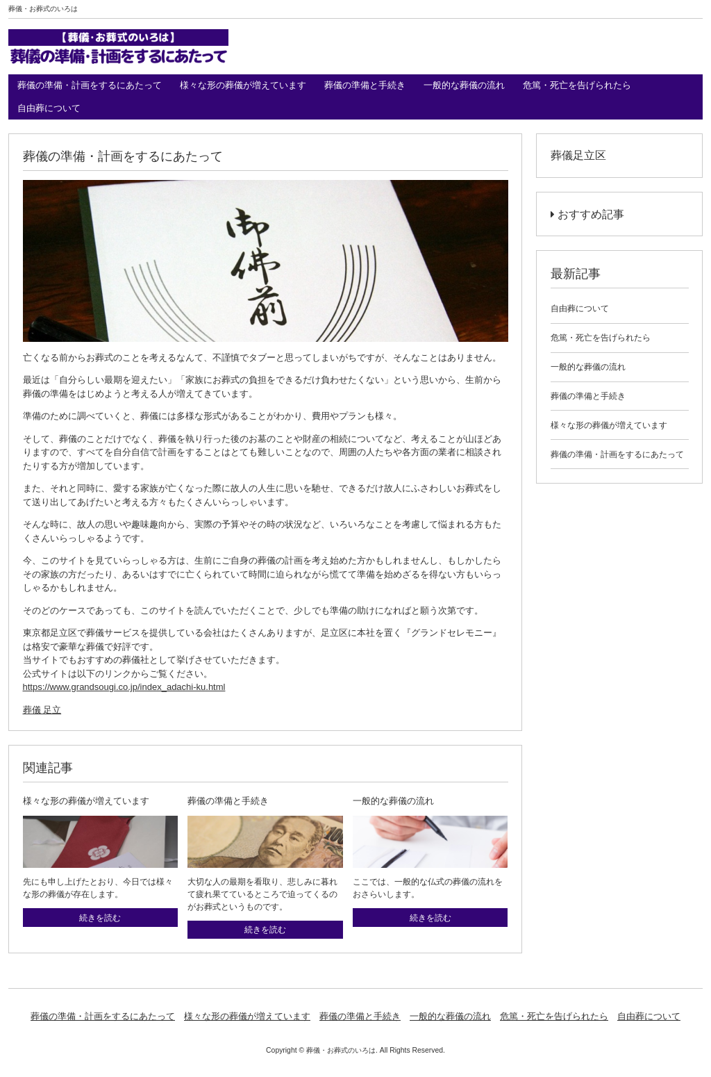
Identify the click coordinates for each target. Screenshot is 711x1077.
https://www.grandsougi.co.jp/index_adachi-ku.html (124, 687)
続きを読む (100, 917)
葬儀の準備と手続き (364, 85)
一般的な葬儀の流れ (464, 85)
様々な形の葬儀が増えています (243, 85)
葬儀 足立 (42, 710)
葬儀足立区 (578, 155)
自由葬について (49, 108)
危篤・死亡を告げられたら (577, 85)
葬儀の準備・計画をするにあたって (89, 85)
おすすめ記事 (587, 214)
